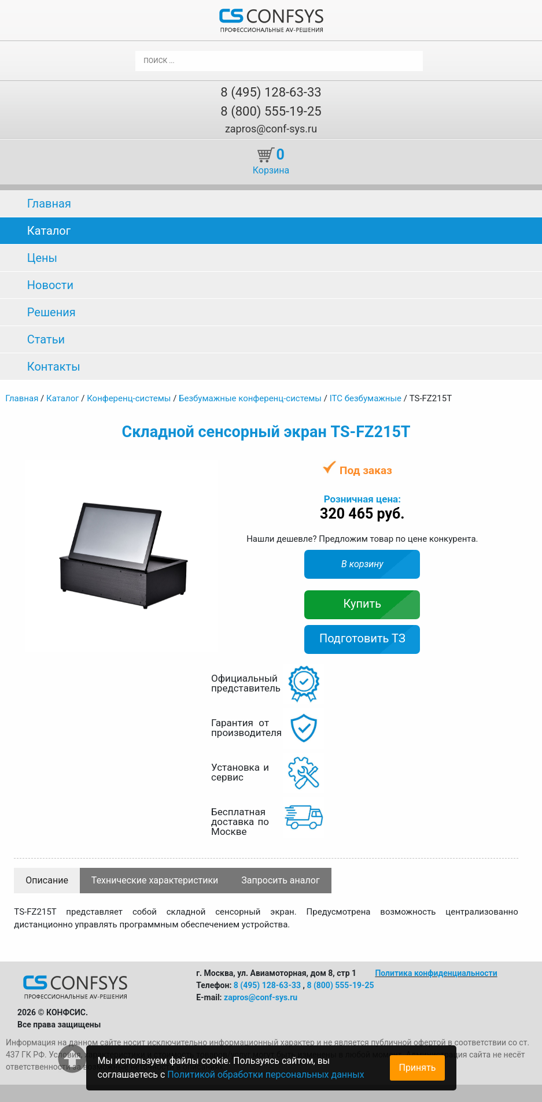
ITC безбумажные (365, 398)
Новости (50, 285)
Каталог (49, 231)
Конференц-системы (129, 398)
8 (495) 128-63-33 (270, 92)
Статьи (46, 339)
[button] (207, 470)
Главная (49, 203)
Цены (42, 258)
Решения (51, 312)
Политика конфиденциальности (436, 973)
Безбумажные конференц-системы (250, 398)
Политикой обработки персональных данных (265, 1074)
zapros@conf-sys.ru (271, 129)
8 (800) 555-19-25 (270, 111)
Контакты (53, 367)
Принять (417, 1067)
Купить (363, 604)
